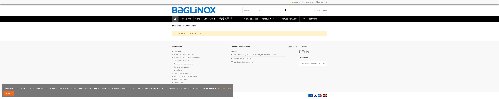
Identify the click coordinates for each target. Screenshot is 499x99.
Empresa (177, 51)
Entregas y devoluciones (183, 61)
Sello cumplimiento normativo (186, 76)
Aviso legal (178, 70)
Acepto (8, 93)
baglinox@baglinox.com (243, 62)
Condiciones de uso (181, 67)
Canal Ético (178, 83)
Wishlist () (309, 2)
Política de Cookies (181, 80)
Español (296, 2)
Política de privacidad (182, 73)
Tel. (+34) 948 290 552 (242, 58)
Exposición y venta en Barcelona (187, 58)
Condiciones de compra (183, 64)
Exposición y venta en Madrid (185, 54)
